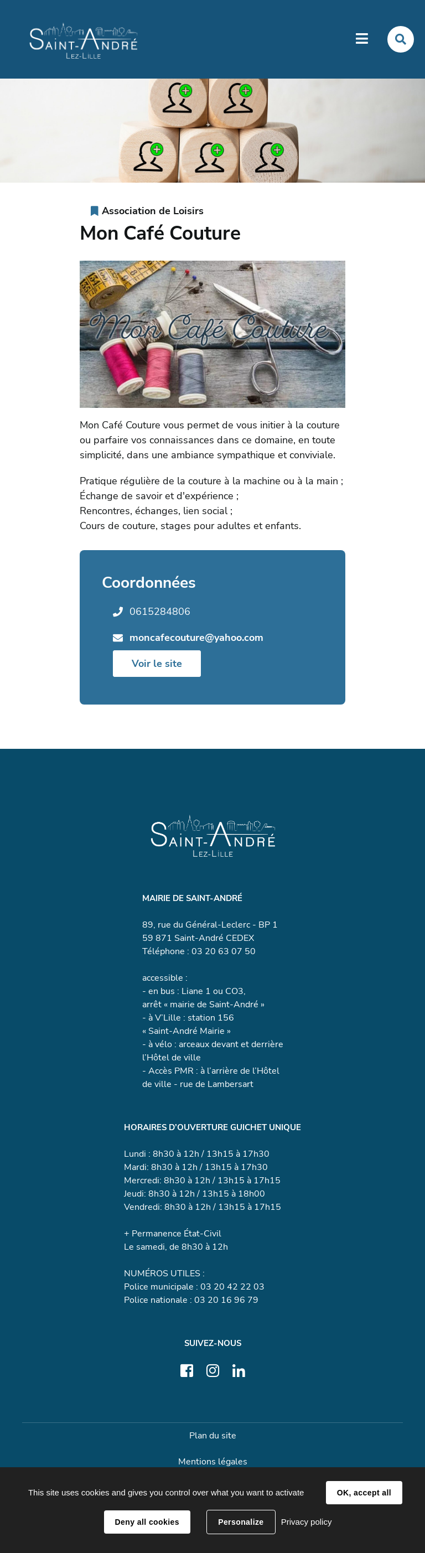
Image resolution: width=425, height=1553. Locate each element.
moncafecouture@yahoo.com (196, 637)
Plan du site (212, 1436)
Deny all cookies (147, 1522)
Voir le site (157, 663)
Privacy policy (306, 1521)
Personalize (240, 1522)
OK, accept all (364, 1492)
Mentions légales (212, 1462)
